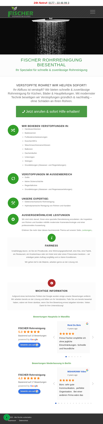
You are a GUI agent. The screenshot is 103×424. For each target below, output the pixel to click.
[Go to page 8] (79, 403)
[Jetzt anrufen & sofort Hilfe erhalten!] (51, 111)
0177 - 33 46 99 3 (58, 2)
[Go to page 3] (74, 356)
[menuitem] (91, 12)
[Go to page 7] (76, 403)
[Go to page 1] (68, 356)
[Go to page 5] (80, 356)
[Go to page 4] (77, 356)
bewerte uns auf (29, 345)
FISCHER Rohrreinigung (31, 328)
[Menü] (91, 12)
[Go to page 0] (66, 356)
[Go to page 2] (71, 356)
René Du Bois (74, 325)
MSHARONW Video (77, 371)
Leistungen (86, 230)
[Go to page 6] (73, 403)
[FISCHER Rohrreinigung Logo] (43, 12)
